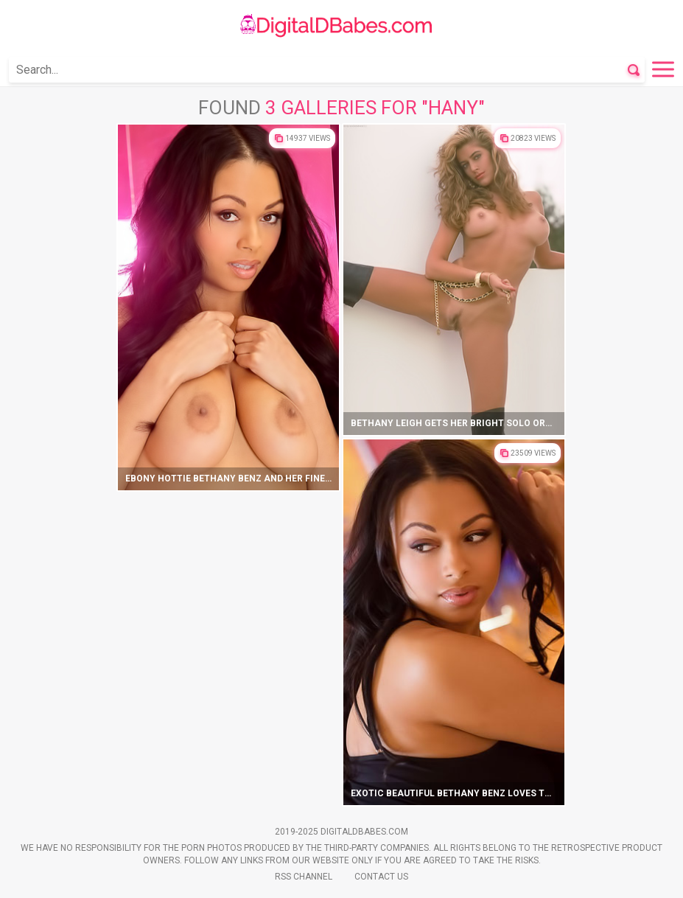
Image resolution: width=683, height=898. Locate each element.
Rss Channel (303, 876)
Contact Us (381, 876)
